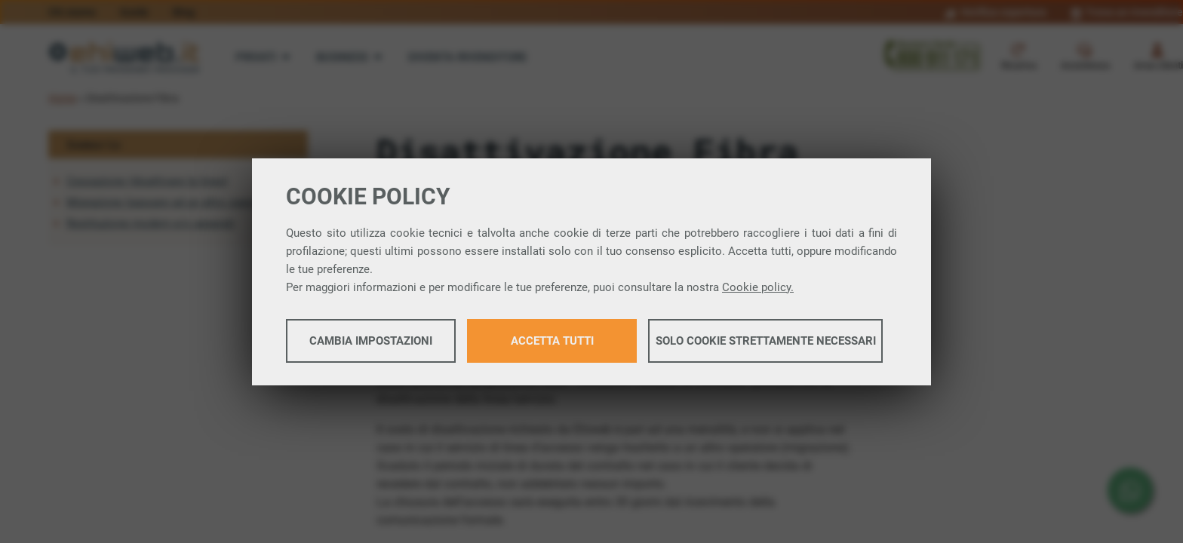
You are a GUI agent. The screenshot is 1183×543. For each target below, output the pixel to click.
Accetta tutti (552, 341)
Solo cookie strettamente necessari (766, 341)
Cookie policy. (758, 287)
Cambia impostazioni (370, 341)
